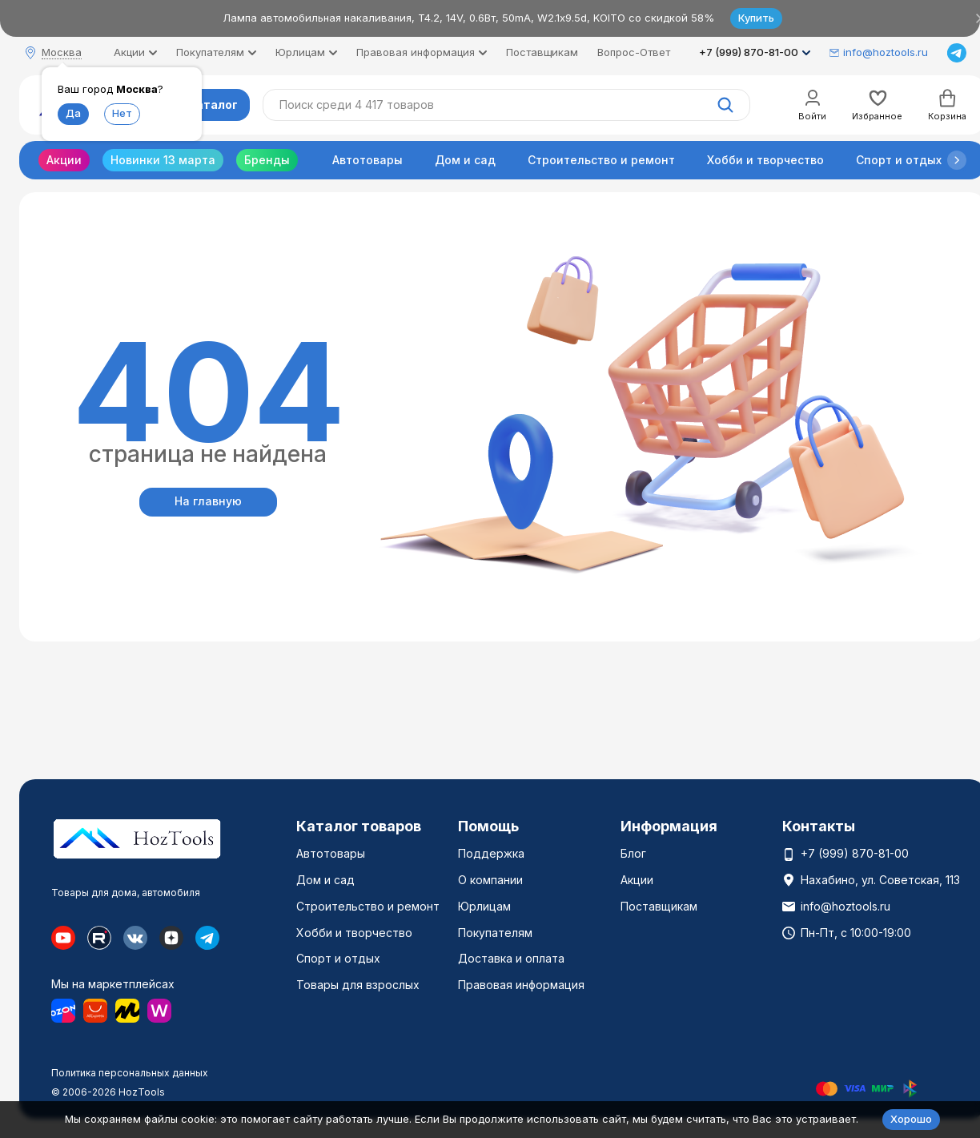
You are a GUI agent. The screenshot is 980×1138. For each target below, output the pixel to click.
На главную (208, 501)
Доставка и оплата (511, 958)
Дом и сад (465, 160)
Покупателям (495, 932)
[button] (956, 160)
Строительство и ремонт (601, 160)
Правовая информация (521, 984)
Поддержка (491, 853)
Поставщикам (542, 52)
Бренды (267, 160)
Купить (756, 17)
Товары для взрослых (358, 984)
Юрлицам (484, 906)
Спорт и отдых (899, 160)
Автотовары (367, 160)
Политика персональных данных (129, 1073)
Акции (64, 160)
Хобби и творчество (765, 160)
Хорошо (911, 1118)
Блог (633, 853)
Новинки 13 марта (162, 160)
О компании (490, 880)
